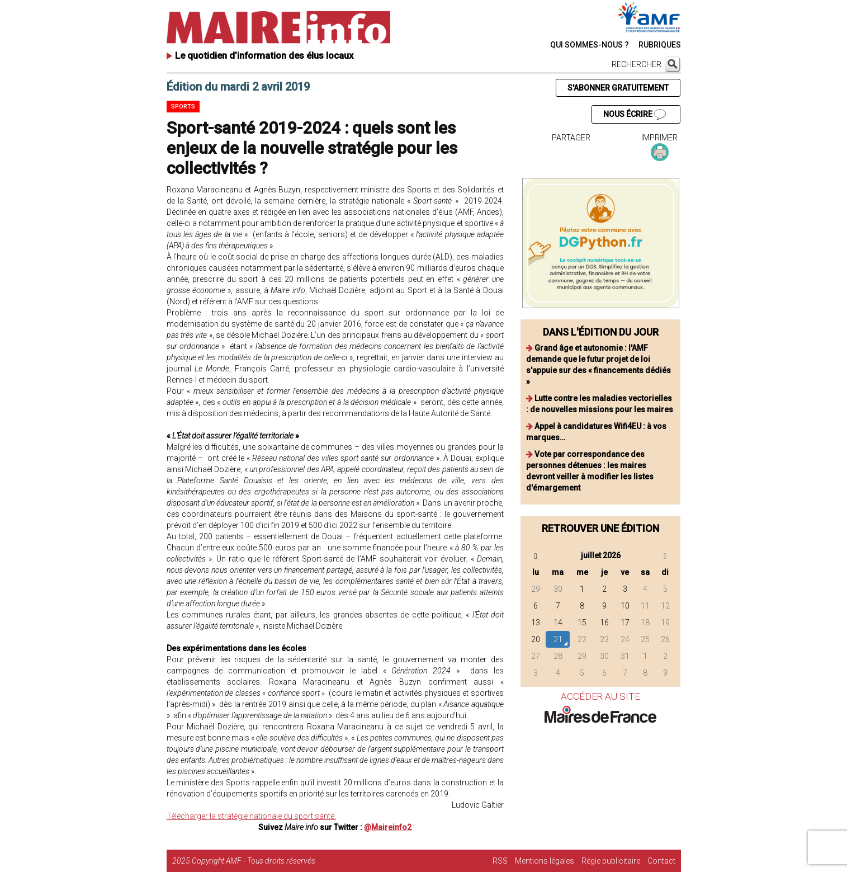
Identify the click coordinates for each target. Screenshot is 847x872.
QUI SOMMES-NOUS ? (589, 44)
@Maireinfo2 (387, 827)
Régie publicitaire (610, 860)
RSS (500, 860)
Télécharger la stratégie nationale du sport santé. (251, 816)
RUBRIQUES (659, 44)
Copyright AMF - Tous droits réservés (253, 860)
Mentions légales (544, 860)
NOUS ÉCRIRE (634, 114)
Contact (661, 860)
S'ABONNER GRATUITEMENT (618, 87)
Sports (183, 106)
